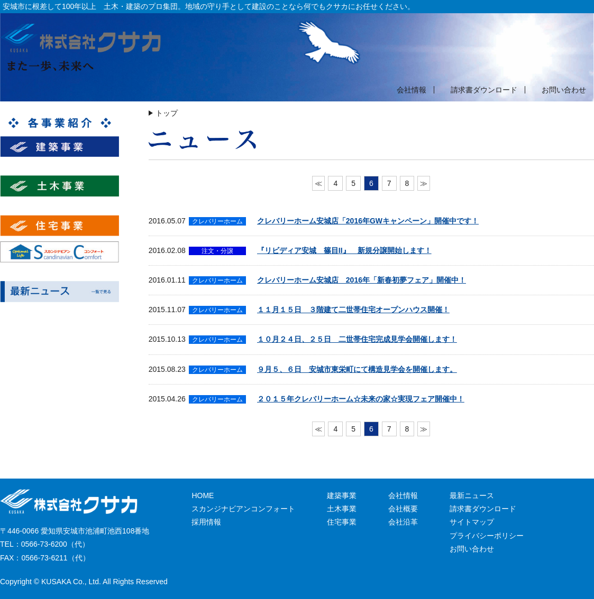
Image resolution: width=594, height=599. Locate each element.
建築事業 (342, 495)
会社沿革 (403, 522)
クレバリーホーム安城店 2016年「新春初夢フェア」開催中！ (361, 280)
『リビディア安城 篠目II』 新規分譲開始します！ (344, 250)
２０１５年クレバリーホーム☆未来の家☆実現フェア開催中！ (360, 399)
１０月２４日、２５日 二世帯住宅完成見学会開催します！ (357, 339)
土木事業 (342, 508)
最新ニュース (472, 495)
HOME (202, 495)
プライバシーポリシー (487, 535)
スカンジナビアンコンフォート (243, 508)
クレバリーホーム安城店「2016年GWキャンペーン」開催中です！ (368, 221)
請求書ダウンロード (484, 89)
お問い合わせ (564, 89)
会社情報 (411, 89)
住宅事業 (342, 522)
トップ (167, 113)
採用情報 (206, 522)
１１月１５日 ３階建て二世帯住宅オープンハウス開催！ (353, 309)
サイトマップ (472, 522)
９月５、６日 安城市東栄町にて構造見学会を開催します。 (357, 369)
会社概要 (403, 508)
